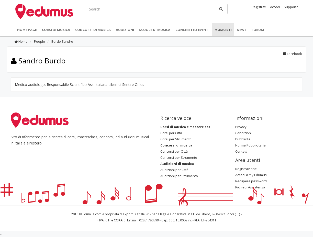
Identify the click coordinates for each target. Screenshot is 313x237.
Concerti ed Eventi (192, 29)
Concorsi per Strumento (178, 157)
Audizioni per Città (174, 169)
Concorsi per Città (174, 151)
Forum (258, 29)
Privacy (241, 127)
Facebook (292, 53)
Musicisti (223, 29)
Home (21, 41)
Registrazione (246, 168)
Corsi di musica (56, 29)
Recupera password (251, 181)
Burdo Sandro (62, 41)
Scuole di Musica (154, 29)
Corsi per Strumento (176, 139)
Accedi (275, 7)
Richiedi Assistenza (250, 187)
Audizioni (125, 29)
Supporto (291, 7)
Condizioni (243, 133)
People (39, 41)
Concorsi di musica (93, 29)
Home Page (27, 29)
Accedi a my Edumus (251, 175)
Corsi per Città (171, 133)
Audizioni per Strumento (179, 176)
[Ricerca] (221, 9)
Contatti (241, 151)
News (242, 29)
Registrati (259, 7)
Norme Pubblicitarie (250, 145)
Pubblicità (242, 139)
